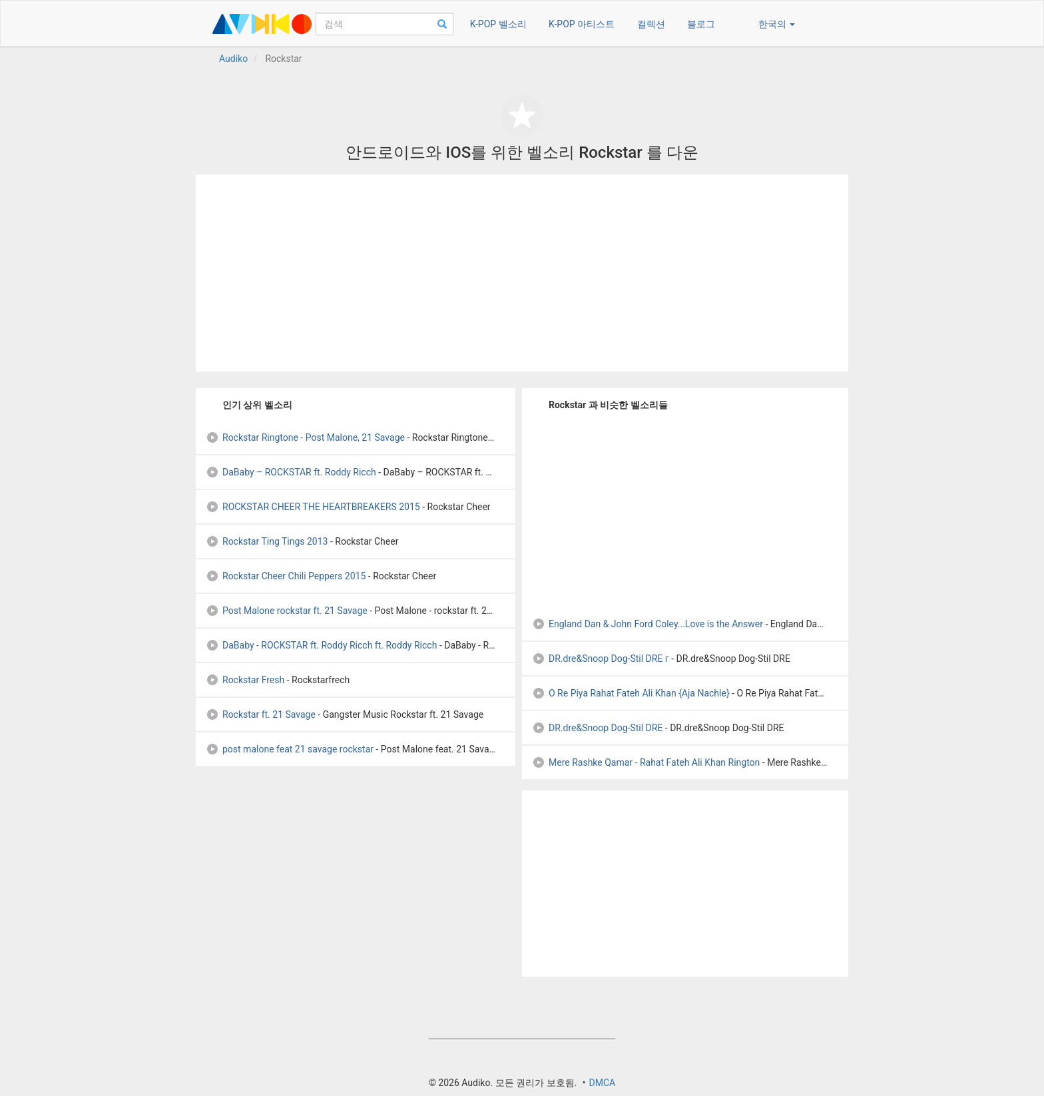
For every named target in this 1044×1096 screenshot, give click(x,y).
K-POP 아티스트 (582, 24)
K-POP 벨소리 (498, 24)
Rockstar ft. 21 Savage (261, 714)
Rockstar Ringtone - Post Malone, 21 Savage (305, 437)
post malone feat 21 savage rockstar (290, 749)
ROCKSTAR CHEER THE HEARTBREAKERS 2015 (313, 506)
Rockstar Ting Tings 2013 (267, 541)
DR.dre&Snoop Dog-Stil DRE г (600, 658)
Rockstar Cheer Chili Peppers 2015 (286, 576)
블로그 (701, 24)
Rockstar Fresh (245, 679)
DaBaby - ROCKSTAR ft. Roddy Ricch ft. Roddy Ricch (321, 645)
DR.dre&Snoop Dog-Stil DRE (597, 727)
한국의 (776, 24)
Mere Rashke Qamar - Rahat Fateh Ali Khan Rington (646, 762)
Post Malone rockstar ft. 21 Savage (287, 610)
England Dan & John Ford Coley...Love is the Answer (647, 624)
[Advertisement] (522, 273)
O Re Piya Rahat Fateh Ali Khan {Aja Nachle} (631, 693)
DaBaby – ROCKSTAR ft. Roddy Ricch (291, 472)
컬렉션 (651, 24)
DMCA (602, 1082)
